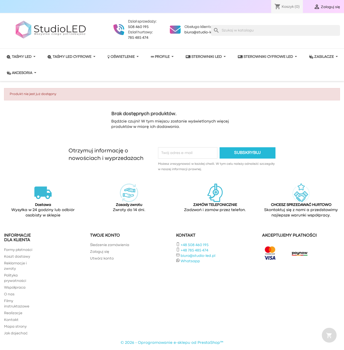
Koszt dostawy (17, 256)
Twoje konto (105, 235)
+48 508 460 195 (195, 245)
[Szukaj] (275, 30)
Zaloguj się (99, 251)
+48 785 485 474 (194, 250)
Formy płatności (18, 249)
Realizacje (13, 313)
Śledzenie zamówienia (109, 245)
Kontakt (11, 319)
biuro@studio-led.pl (201, 32)
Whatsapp (190, 261)
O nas (9, 294)
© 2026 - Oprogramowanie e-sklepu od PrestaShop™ (172, 343)
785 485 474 (138, 37)
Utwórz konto (102, 258)
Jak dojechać (16, 333)
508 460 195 (138, 27)
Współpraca (15, 287)
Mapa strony (15, 326)
